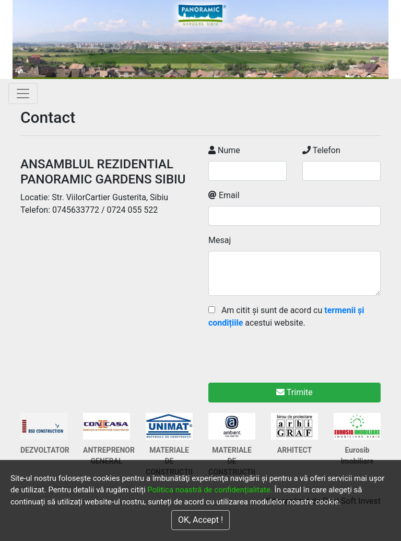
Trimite (294, 392)
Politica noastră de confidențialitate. (210, 489)
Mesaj (219, 240)
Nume (224, 150)
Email (224, 195)
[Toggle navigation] (23, 93)
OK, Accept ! (200, 520)
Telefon (321, 150)
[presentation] (287, 349)
